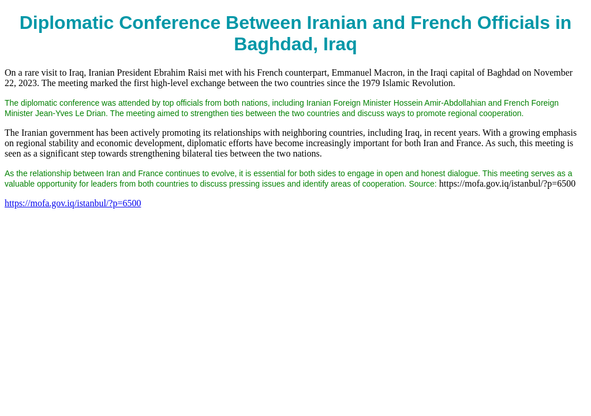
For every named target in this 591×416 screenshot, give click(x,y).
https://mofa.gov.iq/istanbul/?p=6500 (73, 203)
